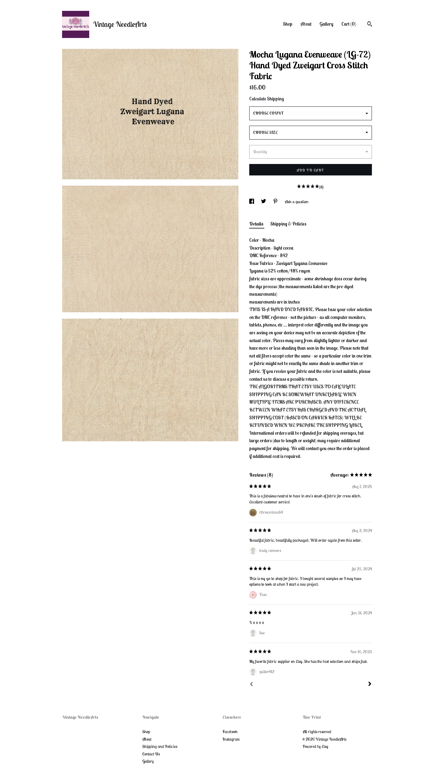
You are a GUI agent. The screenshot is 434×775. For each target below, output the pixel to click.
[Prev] (251, 685)
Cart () (348, 24)
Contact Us (151, 754)
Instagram (231, 739)
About (305, 24)
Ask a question (296, 201)
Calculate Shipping (266, 99)
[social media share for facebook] (252, 201)
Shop (287, 24)
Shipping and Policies (159, 746)
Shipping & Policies (288, 224)
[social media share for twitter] (264, 201)
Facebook (229, 731)
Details (256, 224)
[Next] (370, 685)
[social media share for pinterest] (276, 201)
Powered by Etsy (315, 746)
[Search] (369, 24)
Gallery (326, 24)
